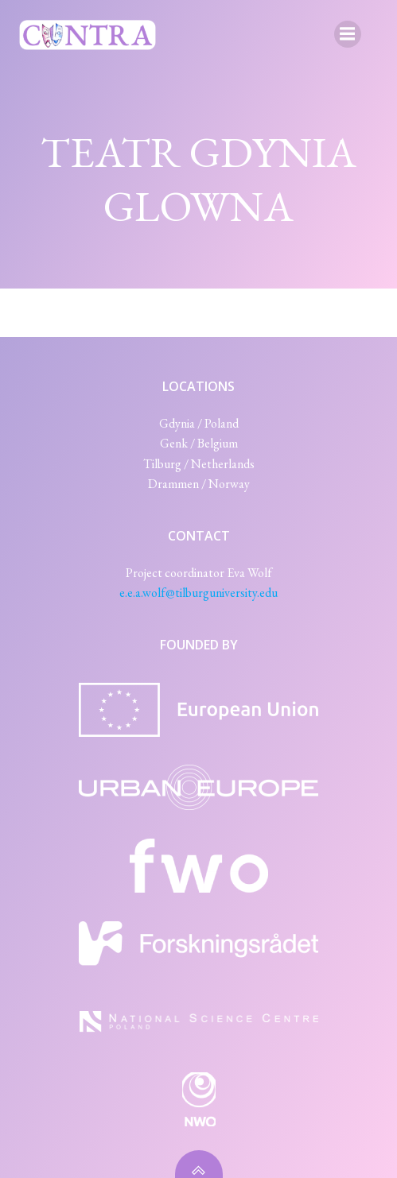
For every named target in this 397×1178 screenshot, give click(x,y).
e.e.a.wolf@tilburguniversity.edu (198, 592)
